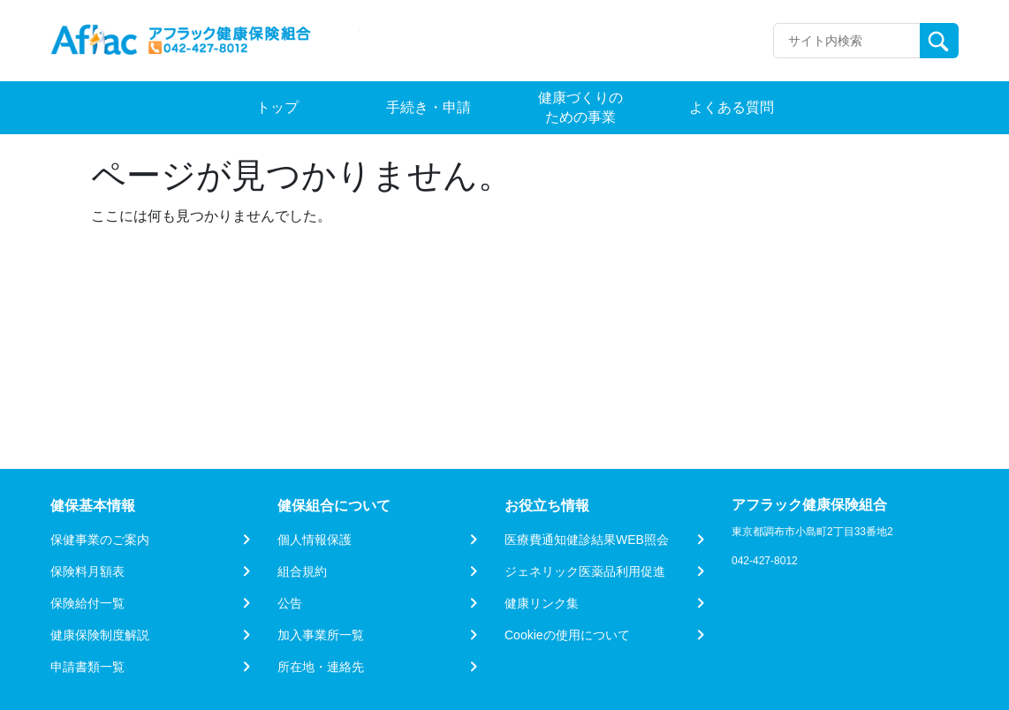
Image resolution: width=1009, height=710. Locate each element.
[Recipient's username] (847, 40)
